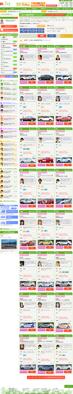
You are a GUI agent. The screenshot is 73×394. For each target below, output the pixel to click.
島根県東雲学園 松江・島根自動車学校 (45, 341)
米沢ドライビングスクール (6, 54)
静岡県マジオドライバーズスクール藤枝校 (45, 175)
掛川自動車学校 (4, 62)
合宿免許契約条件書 (47, 389)
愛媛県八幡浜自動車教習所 (60, 258)
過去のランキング (66, 36)
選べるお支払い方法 (67, 8)
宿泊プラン (49, 31)
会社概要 (62, 0)
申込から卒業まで (56, 8)
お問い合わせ (69, 0)
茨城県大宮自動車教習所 (42, 258)
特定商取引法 (57, 391)
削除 (15, 17)
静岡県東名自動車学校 (23, 51)
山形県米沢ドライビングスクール (44, 93)
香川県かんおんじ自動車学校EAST (26, 93)
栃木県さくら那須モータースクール (27, 216)
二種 (64, 103)
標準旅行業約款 (46, 391)
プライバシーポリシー (58, 389)
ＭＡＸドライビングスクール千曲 (8, 70)
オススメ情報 (23, 8)
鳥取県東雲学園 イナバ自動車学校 (63, 299)
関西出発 (3, 76)
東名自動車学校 (4, 39)
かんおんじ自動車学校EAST (7, 51)
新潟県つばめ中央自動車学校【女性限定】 (45, 52)
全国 (16, 76)
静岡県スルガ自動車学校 (60, 134)
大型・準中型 (48, 103)
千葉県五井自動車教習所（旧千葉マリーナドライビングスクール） (27, 341)
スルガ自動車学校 (5, 66)
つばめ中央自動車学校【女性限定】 (8, 43)
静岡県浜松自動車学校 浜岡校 (62, 175)
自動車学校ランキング (45, 8)
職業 (57, 28)
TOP (4, 8)
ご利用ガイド (13, 8)
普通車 (24, 62)
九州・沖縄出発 (9, 76)
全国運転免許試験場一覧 (13, 389)
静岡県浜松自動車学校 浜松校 (26, 299)
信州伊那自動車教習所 (6, 47)
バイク (45, 62)
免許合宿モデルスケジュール (14, 391)
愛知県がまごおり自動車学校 (25, 258)
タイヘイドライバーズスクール (7, 73)
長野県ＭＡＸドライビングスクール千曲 (45, 134)
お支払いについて (26, 389)
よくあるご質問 (37, 388)
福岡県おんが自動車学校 (42, 216)
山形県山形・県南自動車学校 (61, 93)
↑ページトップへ (68, 386)
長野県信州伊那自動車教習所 (61, 51)
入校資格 (45, 388)
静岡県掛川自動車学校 (23, 134)
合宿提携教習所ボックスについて (27, 44)
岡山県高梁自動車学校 (59, 216)
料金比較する (33, 46)
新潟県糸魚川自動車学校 (42, 299)
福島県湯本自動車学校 (59, 341)
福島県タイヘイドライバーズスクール (27, 175)
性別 (48, 28)
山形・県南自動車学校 (6, 58)
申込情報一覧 (34, 8)
